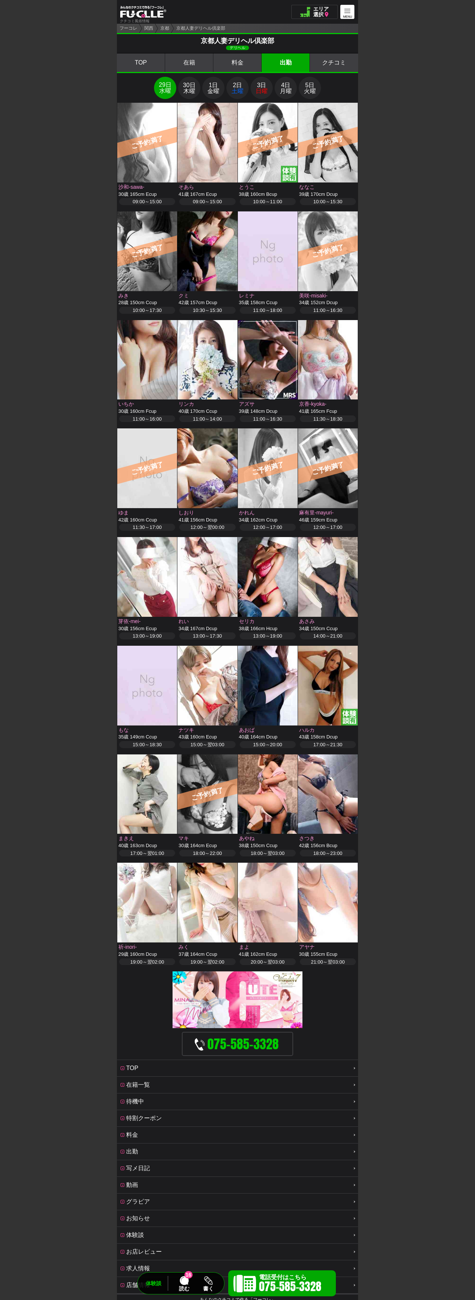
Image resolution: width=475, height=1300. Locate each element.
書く (208, 1288)
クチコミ (334, 62)
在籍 (189, 62)
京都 (164, 28)
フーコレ (128, 28)
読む (184, 1288)
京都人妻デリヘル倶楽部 (200, 28)
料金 (237, 62)
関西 (148, 28)
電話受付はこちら (290, 1284)
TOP (141, 62)
